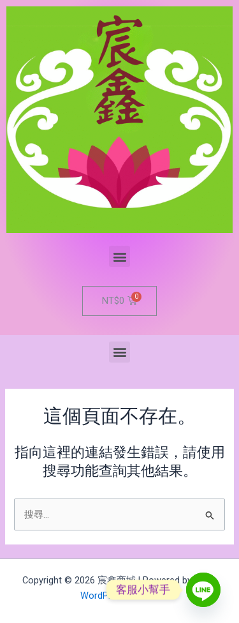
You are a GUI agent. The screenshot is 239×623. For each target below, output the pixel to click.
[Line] (203, 590)
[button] (119, 256)
